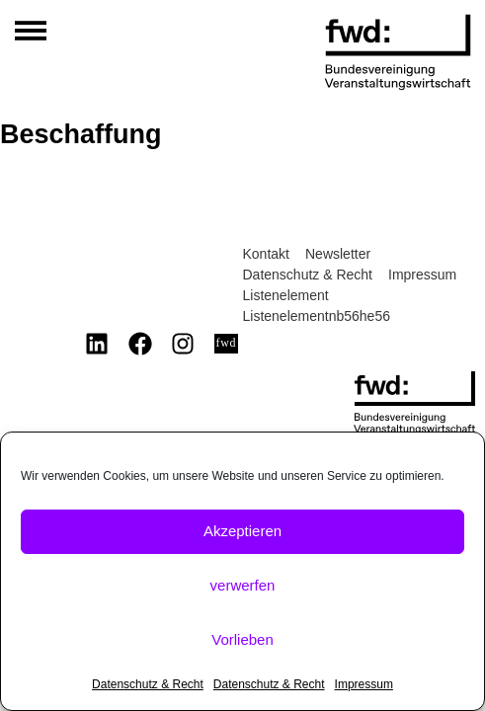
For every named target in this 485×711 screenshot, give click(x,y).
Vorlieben (242, 639)
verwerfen (243, 585)
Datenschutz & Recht (147, 684)
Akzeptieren (242, 530)
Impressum (364, 684)
